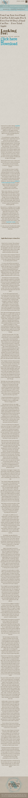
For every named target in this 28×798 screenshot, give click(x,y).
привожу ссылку (10, 222)
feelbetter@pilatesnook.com (17, 6)
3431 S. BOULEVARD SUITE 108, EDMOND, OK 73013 (13, 794)
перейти (17, 125)
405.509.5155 (5, 6)
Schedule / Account (21, 1)
